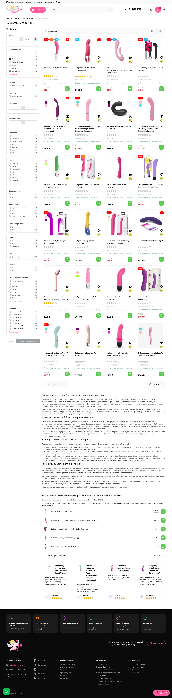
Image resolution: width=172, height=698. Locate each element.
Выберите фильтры (28, 341)
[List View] (160, 31)
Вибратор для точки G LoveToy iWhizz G (150, 69)
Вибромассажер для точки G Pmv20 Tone (87, 242)
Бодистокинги (101, 664)
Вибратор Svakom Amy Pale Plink (86, 354)
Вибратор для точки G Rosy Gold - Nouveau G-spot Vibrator (56, 298)
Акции (62, 675)
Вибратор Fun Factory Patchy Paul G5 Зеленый (55, 186)
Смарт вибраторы (103, 667)
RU (164, 9)
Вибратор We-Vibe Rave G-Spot (150, 241)
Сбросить (11, 341)
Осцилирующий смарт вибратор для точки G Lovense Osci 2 (74, 520)
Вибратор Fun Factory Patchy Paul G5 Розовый (87, 298)
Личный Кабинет (138, 664)
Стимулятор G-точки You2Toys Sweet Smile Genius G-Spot (150, 186)
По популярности (53, 31)
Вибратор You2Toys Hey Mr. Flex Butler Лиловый (69, 529)
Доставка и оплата (34, 2)
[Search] (111, 9)
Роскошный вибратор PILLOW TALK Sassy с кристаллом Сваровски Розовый (87, 128)
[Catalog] (38, 10)
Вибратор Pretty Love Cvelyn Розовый (65, 547)
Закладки (135, 670)
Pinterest (39, 678)
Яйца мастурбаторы (103, 675)
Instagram (40, 665)
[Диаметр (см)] (15, 122)
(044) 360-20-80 (135, 9)
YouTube (39, 673)
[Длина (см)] (15, 108)
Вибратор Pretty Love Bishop (55, 68)
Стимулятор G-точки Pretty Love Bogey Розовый (118, 242)
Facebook (39, 660)
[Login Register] (151, 10)
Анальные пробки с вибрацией (108, 673)
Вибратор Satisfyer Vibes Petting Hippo (85, 69)
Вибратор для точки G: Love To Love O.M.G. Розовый (150, 354)
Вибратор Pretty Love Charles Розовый (87, 186)
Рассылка (135, 673)
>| (64, 384)
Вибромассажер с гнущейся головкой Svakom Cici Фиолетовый (55, 128)
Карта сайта (64, 678)
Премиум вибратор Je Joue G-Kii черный (119, 127)
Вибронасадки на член (104, 678)
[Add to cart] (67, 88)
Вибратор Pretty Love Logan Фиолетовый (55, 242)
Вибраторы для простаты (105, 670)
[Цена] (14, 39)
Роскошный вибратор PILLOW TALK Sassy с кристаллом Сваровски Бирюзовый (56, 355)
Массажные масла (103, 684)
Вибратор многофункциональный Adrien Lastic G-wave (119, 70)
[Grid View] (152, 31)
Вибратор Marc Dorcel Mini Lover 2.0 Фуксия (117, 354)
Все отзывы (159, 556)
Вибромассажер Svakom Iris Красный (118, 186)
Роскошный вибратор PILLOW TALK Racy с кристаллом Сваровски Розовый (150, 128)
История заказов (138, 667)
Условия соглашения (15, 2)
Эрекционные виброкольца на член (109, 681)
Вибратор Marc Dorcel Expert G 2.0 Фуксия (119, 298)
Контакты (49, 2)
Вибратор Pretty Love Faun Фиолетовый (149, 298)
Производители (66, 673)
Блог (58, 2)
